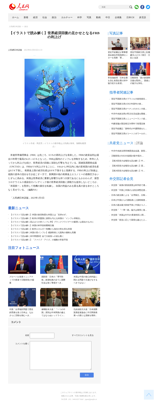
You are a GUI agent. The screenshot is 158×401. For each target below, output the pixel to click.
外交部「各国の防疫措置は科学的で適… (129, 185)
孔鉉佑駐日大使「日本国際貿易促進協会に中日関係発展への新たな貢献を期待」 (85, 312)
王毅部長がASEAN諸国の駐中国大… (127, 156)
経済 (35, 17)
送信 (87, 375)
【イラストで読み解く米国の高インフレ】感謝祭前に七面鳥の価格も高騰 (43, 232)
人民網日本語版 (15, 26)
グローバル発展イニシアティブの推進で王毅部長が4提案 (21, 280)
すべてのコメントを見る (83, 335)
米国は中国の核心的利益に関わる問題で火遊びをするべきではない (85, 280)
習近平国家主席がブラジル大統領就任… (129, 99)
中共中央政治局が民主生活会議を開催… (129, 114)
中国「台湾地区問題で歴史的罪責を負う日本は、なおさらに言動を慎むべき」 (21, 312)
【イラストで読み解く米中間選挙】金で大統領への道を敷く (37, 236)
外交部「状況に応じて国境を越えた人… (129, 220)
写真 (89, 17)
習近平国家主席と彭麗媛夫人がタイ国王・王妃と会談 (140, 55)
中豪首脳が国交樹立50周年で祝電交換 (128, 124)
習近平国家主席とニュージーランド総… (129, 119)
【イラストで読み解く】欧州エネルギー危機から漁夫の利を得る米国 (41, 229)
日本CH (130, 17)
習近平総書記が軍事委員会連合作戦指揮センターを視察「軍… (118, 55)
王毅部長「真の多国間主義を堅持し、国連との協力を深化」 (140, 80)
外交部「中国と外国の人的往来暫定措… (129, 190)
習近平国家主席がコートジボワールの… (129, 134)
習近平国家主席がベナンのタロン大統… (129, 109)
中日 (107, 17)
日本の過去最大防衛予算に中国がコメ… (129, 205)
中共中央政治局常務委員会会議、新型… (129, 151)
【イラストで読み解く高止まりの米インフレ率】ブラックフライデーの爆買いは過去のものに (52, 222)
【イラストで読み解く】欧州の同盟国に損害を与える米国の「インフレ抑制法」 (46, 218)
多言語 (142, 17)
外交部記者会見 (121, 179)
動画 (98, 17)
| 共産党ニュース (121, 143)
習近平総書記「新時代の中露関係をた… (129, 129)
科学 (79, 17)
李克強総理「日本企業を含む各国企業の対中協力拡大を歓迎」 (118, 80)
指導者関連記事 (121, 92)
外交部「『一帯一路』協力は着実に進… (129, 210)
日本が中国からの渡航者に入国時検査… (129, 200)
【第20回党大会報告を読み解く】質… (128, 166)
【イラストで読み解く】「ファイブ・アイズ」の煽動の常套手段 (39, 240)
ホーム (15, 17)
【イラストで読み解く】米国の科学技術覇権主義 (32, 225)
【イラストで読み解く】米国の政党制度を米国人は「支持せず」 (39, 215)
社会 (44, 17)
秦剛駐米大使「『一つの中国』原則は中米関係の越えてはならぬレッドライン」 (53, 312)
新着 (26, 17)
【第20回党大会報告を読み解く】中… (128, 161)
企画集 (118, 17)
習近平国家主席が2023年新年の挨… (127, 104)
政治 (54, 17)
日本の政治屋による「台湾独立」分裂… (129, 195)
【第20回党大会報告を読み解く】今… (128, 171)
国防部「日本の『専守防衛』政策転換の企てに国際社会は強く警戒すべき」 (53, 280)
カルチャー (67, 17)
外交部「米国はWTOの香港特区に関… (128, 215)
